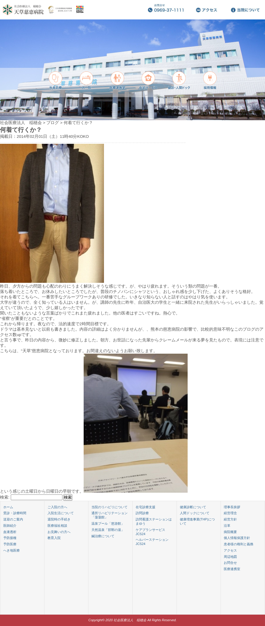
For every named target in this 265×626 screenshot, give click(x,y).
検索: (5, 497)
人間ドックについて (194, 513)
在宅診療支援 (145, 507)
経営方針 (230, 519)
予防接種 (9, 538)
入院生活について (61, 513)
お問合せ (230, 562)
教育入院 (54, 538)
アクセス (230, 550)
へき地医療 (11, 550)
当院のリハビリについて (109, 507)
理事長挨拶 (232, 507)
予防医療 (9, 544)
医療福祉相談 (57, 525)
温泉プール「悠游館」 (107, 523)
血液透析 (9, 532)
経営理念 (230, 513)
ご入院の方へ (57, 507)
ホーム (8, 507)
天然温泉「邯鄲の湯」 (107, 530)
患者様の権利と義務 (238, 544)
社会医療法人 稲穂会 (21, 122)
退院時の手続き (59, 519)
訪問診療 (142, 513)
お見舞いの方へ (59, 532)
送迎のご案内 (13, 519)
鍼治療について (102, 536)
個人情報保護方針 (237, 538)
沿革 (227, 525)
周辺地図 (230, 556)
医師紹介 (9, 525)
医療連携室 (232, 569)
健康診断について (193, 507)
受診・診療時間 (14, 513)
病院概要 (230, 532)
